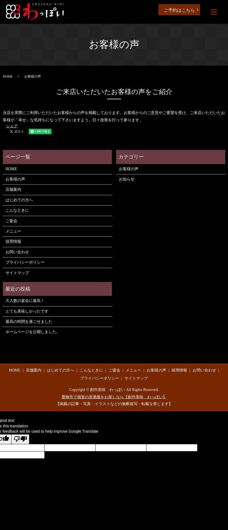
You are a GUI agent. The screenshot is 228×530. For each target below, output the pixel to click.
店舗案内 (13, 189)
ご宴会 (11, 221)
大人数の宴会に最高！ (25, 301)
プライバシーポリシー (25, 262)
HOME (8, 76)
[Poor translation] (20, 439)
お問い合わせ (17, 252)
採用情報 (13, 241)
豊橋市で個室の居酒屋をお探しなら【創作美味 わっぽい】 (114, 397)
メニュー (13, 231)
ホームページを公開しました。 (33, 332)
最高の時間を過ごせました (29, 322)
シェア (12, 126)
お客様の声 (15, 179)
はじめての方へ (19, 200)
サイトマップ (17, 273)
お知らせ (126, 179)
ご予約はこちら (179, 10)
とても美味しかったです (27, 311)
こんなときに (17, 210)
